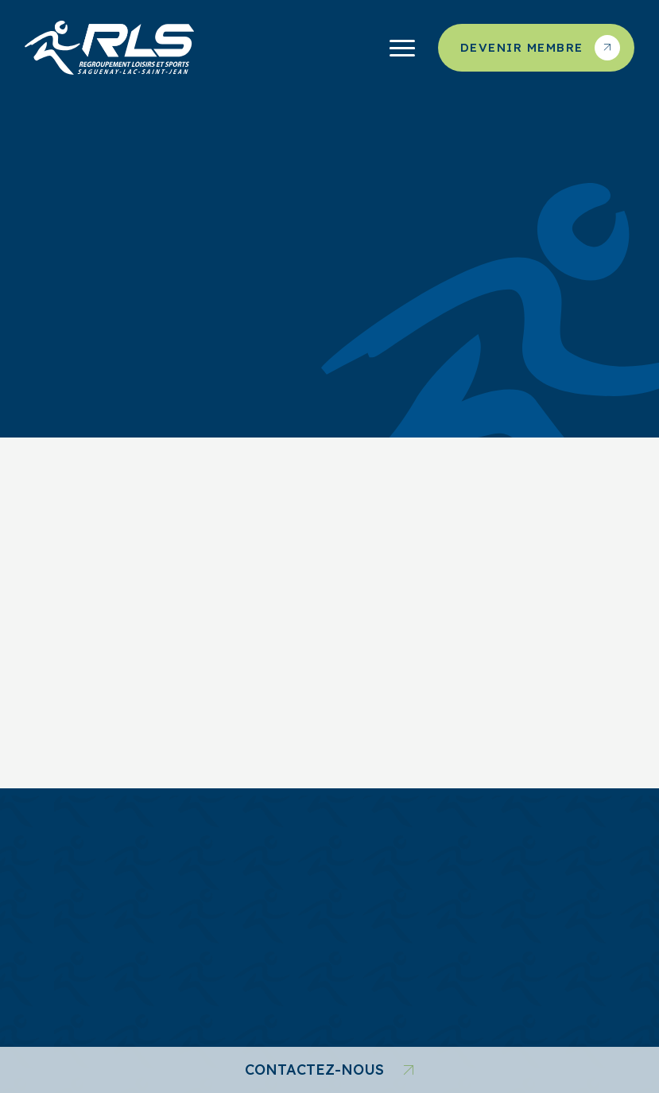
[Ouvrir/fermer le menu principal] (402, 48)
